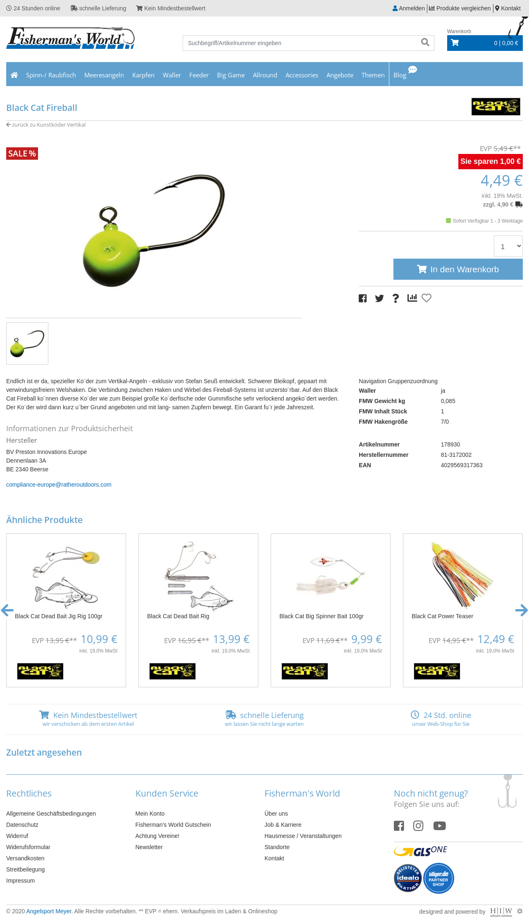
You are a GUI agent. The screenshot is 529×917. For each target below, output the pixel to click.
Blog (399, 75)
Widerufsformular (28, 847)
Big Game (231, 75)
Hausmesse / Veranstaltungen (303, 836)
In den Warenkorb (464, 269)
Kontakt (274, 858)
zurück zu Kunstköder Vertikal (46, 124)
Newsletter (149, 847)
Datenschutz (22, 824)
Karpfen (143, 75)
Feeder (199, 75)
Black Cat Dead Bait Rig (178, 616)
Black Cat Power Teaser (442, 616)
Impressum (20, 880)
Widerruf (17, 836)
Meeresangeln (104, 75)
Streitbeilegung (25, 869)
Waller (172, 75)
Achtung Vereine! (158, 836)
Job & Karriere (282, 824)
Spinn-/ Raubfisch (51, 75)
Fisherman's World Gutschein (173, 824)
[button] (7, 610)
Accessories (302, 75)
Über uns (276, 813)
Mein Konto (150, 813)
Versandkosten (25, 858)
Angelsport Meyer (48, 911)
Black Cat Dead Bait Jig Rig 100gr (58, 616)
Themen (373, 75)
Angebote (339, 75)
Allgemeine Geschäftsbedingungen (51, 813)
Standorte (277, 847)
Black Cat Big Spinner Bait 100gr (321, 616)
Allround (265, 75)
